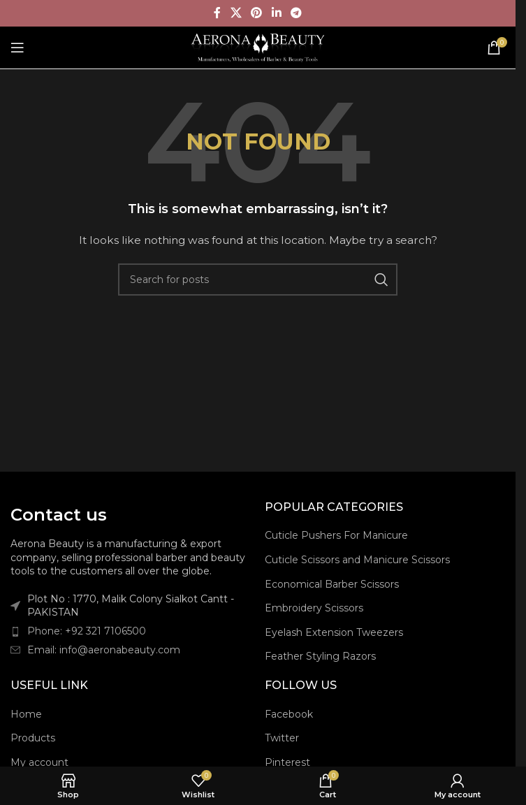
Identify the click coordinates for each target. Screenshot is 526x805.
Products (32, 738)
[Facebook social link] (217, 13)
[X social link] (236, 13)
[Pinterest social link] (257, 13)
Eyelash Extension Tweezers (334, 632)
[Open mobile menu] (17, 47)
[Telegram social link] (296, 13)
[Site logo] (258, 47)
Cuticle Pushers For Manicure (336, 535)
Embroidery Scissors (314, 608)
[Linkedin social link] (276, 13)
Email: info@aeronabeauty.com (103, 650)
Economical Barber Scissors (332, 584)
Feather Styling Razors (320, 656)
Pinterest (287, 762)
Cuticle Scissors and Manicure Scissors (357, 559)
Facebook (289, 714)
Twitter (282, 738)
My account (39, 762)
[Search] (257, 279)
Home (26, 714)
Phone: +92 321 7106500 (86, 631)
